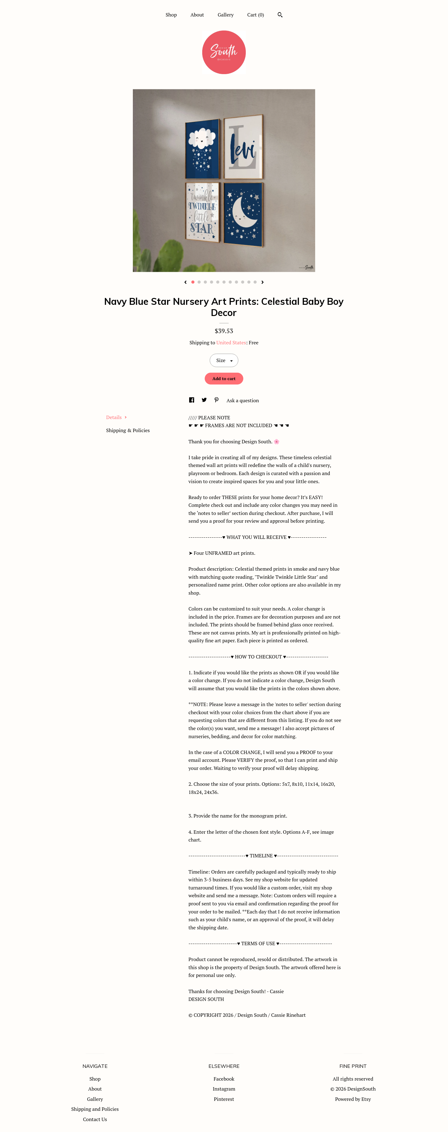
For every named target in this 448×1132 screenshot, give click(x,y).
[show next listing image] (262, 283)
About (197, 14)
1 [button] (192, 282)
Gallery (226, 14)
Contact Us (95, 1119)
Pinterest (224, 1099)
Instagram (224, 1088)
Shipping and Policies (95, 1109)
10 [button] (248, 282)
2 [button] (199, 282)
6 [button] (224, 282)
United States (231, 342)
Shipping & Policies (128, 430)
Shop (171, 14)
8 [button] (236, 282)
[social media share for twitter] (205, 400)
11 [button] (255, 282)
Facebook (224, 1078)
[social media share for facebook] (192, 400)
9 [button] (242, 282)
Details (116, 417)
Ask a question (242, 400)
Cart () (255, 14)
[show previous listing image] (185, 283)
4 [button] (211, 282)
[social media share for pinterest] (217, 400)
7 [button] (230, 282)
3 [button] (205, 282)
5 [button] (217, 282)
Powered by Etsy (353, 1099)
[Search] (280, 15)
